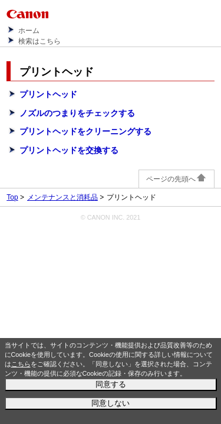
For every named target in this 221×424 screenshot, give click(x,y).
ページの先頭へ (176, 179)
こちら (21, 363)
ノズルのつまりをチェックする (77, 113)
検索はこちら (39, 41)
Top (12, 197)
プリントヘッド (48, 94)
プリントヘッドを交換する (68, 150)
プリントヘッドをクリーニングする (85, 131)
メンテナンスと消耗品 (62, 197)
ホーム (28, 30)
